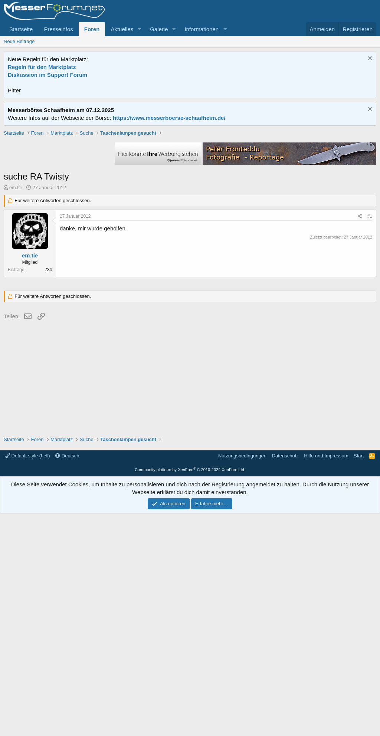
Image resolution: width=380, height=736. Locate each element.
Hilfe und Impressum (326, 678)
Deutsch (67, 678)
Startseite (21, 29)
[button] (139, 29)
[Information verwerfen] (369, 59)
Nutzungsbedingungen (242, 678)
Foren (92, 29)
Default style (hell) (27, 678)
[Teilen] (360, 322)
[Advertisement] (190, 181)
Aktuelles (122, 29)
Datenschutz (285, 678)
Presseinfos (58, 29)
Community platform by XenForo (190, 692)
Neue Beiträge (19, 41)
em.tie (15, 293)
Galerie (159, 29)
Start (359, 678)
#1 (369, 322)
